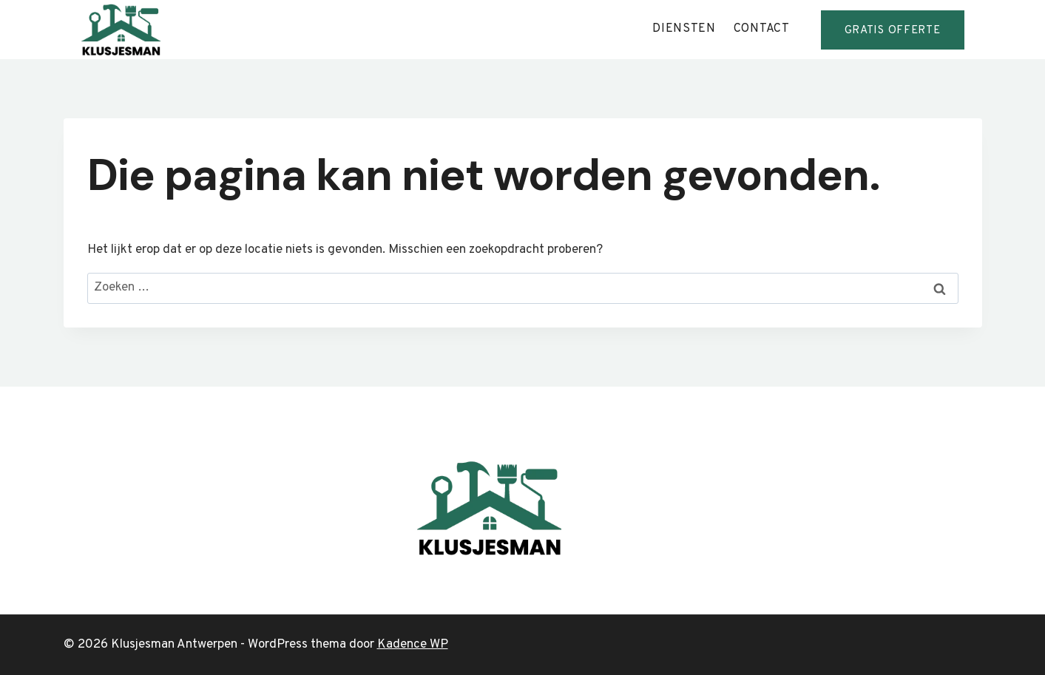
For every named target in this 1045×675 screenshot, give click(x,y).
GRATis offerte (893, 31)
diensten (684, 28)
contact (762, 28)
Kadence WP (412, 645)
